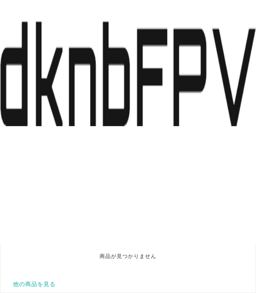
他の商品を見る (34, 284)
